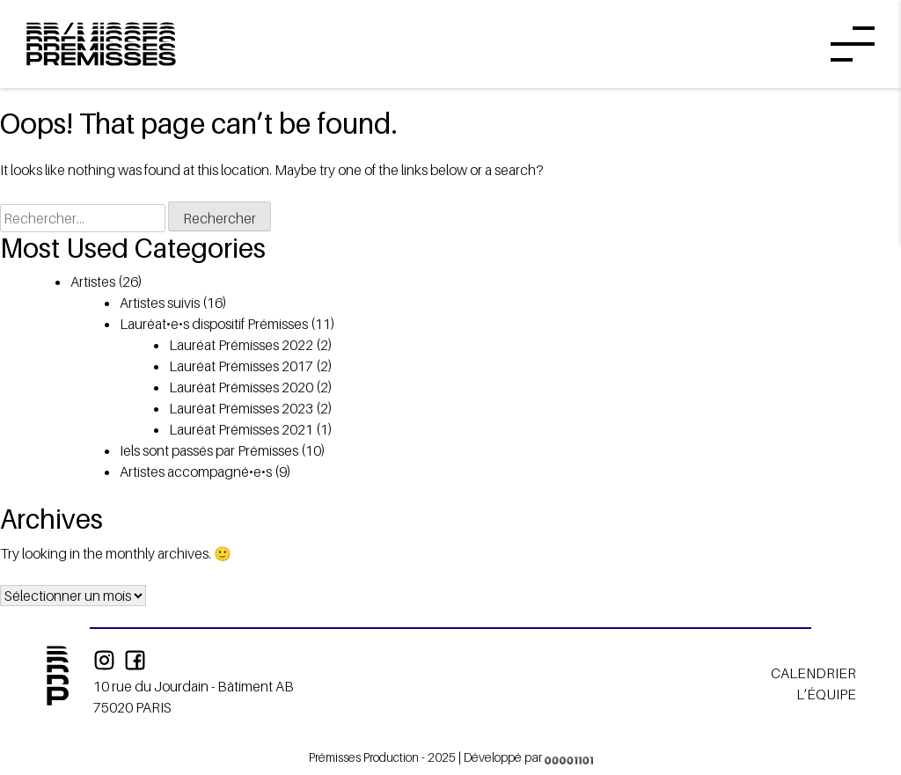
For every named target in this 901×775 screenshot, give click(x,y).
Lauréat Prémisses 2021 (241, 429)
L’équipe (826, 694)
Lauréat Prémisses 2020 (241, 387)
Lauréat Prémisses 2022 (241, 345)
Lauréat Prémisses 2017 (241, 366)
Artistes (92, 281)
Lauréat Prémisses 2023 (241, 408)
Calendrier (813, 673)
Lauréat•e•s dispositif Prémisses (214, 324)
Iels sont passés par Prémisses (209, 450)
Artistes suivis (160, 302)
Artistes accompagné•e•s (196, 471)
